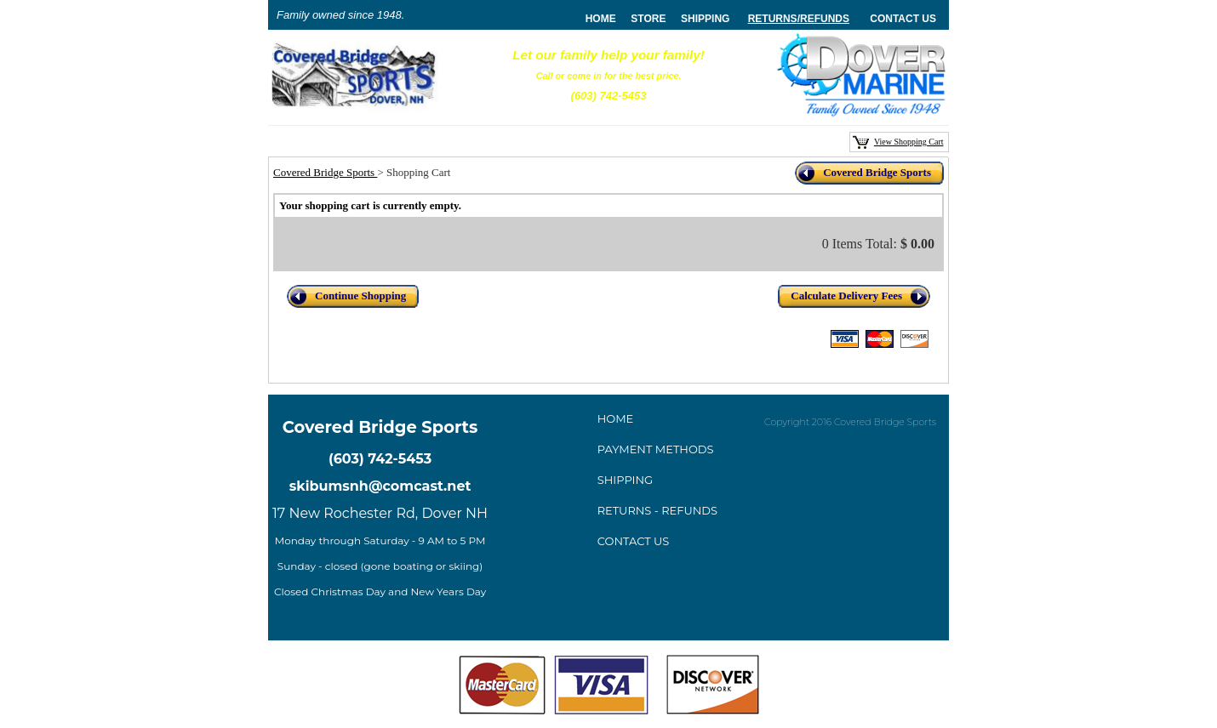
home (601, 19)
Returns (772, 19)
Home (615, 418)
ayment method (655, 449)
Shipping (705, 19)
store (648, 19)
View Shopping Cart (909, 141)
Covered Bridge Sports (325, 172)
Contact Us (903, 19)
